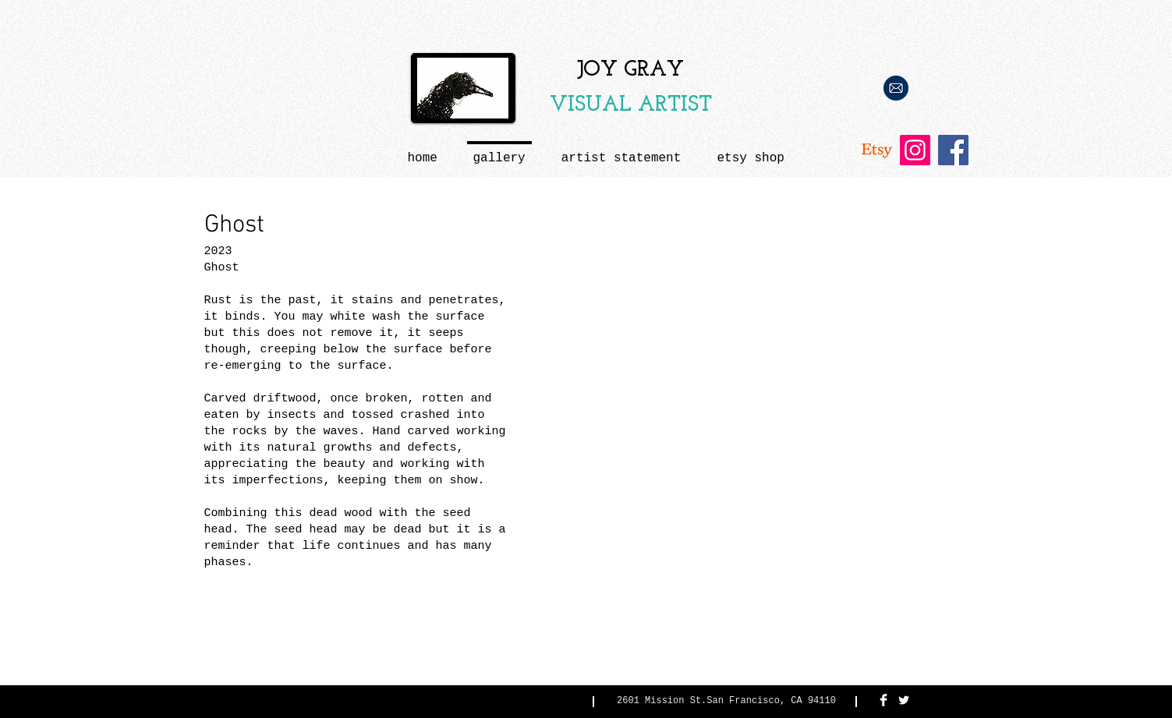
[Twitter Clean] (904, 700)
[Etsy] (877, 150)
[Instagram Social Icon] (915, 150)
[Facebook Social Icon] (953, 150)
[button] (621, 151)
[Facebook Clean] (883, 700)
